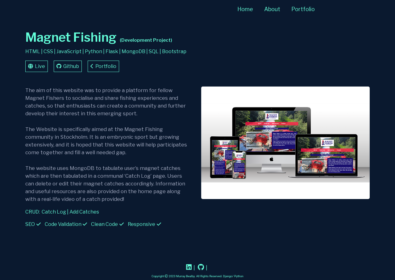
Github (67, 66)
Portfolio (303, 9)
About (272, 9)
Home (245, 9)
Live (36, 66)
